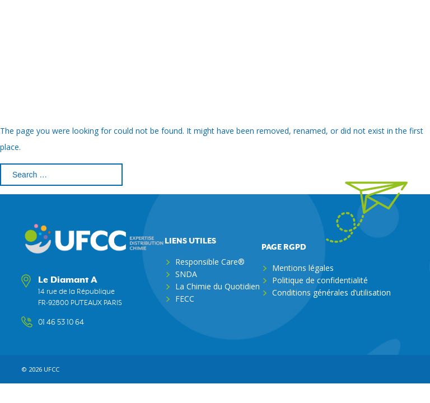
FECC (184, 298)
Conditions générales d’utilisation (331, 292)
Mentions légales (303, 268)
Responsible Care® (210, 261)
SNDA (186, 274)
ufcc (51, 369)
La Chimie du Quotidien (217, 286)
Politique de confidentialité (320, 280)
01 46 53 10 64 (61, 322)
